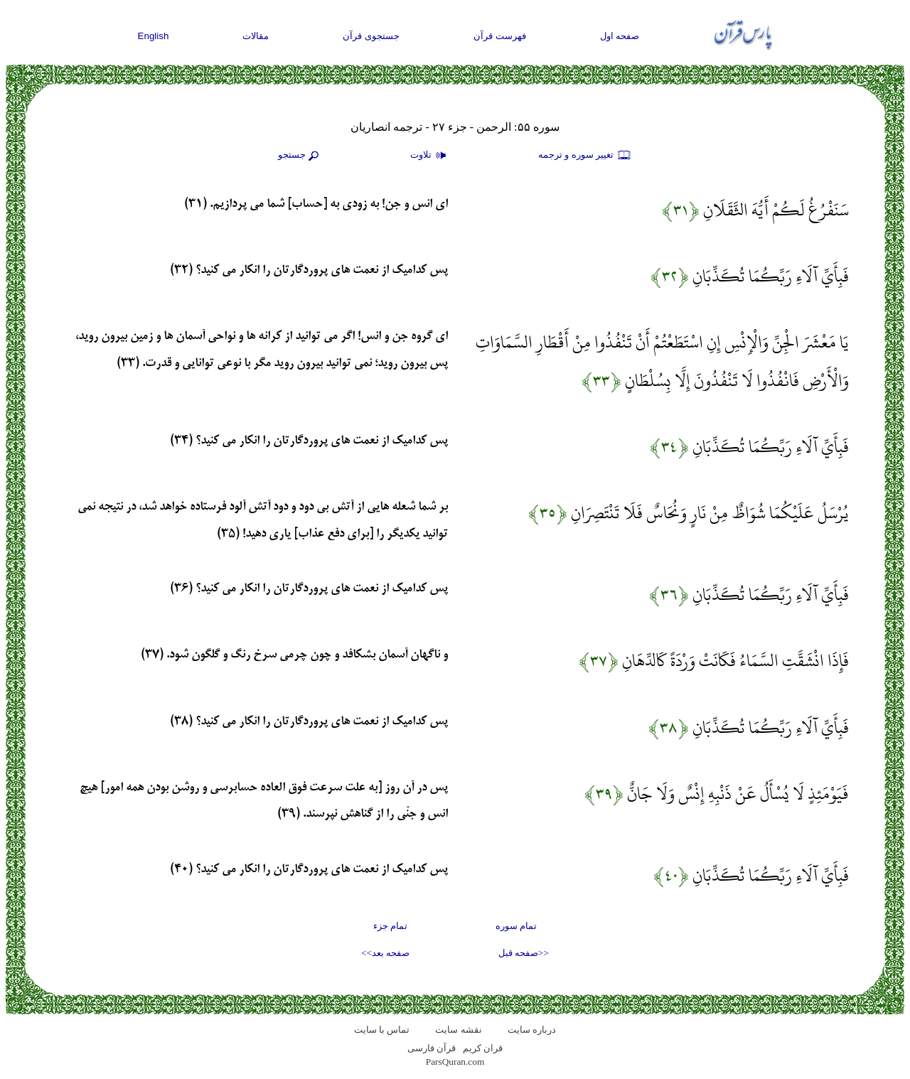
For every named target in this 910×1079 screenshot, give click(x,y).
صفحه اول (620, 36)
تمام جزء (390, 925)
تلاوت (430, 156)
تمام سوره (516, 925)
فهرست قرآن (499, 36)
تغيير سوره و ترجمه (585, 156)
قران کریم (483, 1048)
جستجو (300, 156)
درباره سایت (532, 1029)
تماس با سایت (382, 1029)
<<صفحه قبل (523, 953)
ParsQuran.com (455, 1061)
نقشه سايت (458, 1029)
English (153, 36)
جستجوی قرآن (371, 36)
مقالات (255, 36)
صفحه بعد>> (385, 953)
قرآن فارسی (431, 1048)
